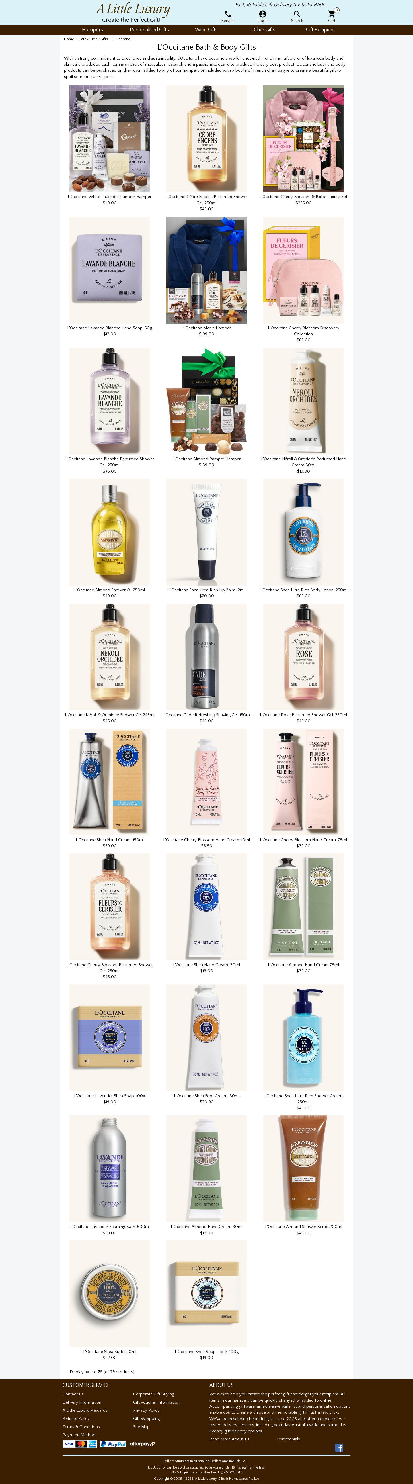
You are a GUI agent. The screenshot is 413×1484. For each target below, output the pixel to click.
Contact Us (73, 1394)
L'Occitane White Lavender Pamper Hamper (109, 196)
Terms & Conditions (81, 1426)
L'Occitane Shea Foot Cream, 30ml (206, 1095)
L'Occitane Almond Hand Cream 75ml (303, 964)
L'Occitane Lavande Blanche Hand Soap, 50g (109, 328)
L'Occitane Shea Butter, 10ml (109, 1351)
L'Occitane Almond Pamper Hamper (206, 459)
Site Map (141, 1426)
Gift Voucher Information (156, 1402)
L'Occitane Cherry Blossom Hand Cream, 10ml (206, 839)
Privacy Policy (146, 1410)
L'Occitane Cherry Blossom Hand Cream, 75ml (303, 839)
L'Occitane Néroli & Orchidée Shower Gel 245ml (109, 714)
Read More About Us (229, 1439)
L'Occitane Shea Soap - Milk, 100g (207, 1351)
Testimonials (288, 1439)
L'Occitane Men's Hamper (206, 328)
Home (69, 39)
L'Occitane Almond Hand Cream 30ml (207, 1226)
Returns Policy (76, 1418)
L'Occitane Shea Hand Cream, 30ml (206, 964)
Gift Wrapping (146, 1418)
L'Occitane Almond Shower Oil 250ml (109, 590)
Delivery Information (82, 1402)
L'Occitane (121, 39)
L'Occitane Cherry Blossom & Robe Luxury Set (303, 196)
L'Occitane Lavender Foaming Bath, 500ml (109, 1226)
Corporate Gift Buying (153, 1394)
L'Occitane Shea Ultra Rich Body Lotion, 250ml (304, 590)
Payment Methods (80, 1434)
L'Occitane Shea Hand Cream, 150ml (110, 839)
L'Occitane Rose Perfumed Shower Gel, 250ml (303, 714)
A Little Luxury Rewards (85, 1410)
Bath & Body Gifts (93, 39)
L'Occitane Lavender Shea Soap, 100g (109, 1095)
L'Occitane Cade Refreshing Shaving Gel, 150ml (207, 714)
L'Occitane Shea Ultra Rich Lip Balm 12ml (206, 590)
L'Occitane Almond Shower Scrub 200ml (303, 1226)
